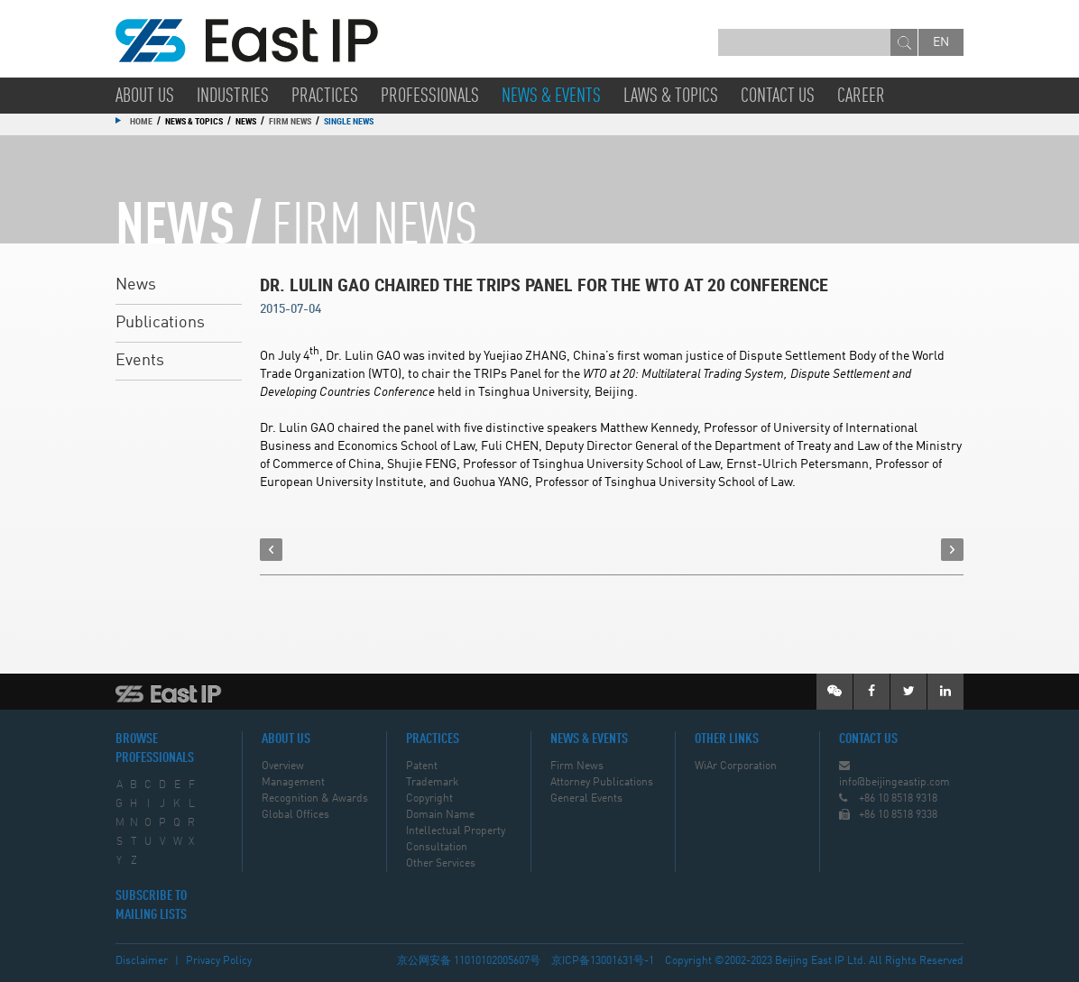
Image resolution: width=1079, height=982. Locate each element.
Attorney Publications (601, 782)
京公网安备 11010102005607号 (468, 961)
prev (271, 549)
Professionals (430, 96)
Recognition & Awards (315, 799)
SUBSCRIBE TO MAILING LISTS (151, 905)
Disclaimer (141, 961)
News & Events (551, 96)
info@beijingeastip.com (894, 782)
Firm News (290, 121)
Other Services (440, 863)
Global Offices (295, 815)
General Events (586, 799)
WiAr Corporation (736, 766)
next (952, 549)
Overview (283, 766)
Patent (422, 766)
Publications (160, 323)
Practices (324, 96)
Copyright (429, 799)
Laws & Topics (670, 96)
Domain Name (440, 815)
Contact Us (778, 96)
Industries (233, 96)
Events (139, 361)
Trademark (432, 782)
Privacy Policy (219, 961)
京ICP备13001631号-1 (602, 961)
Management (293, 782)
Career (861, 96)
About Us (144, 96)
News (135, 285)
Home (141, 121)
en (941, 42)
